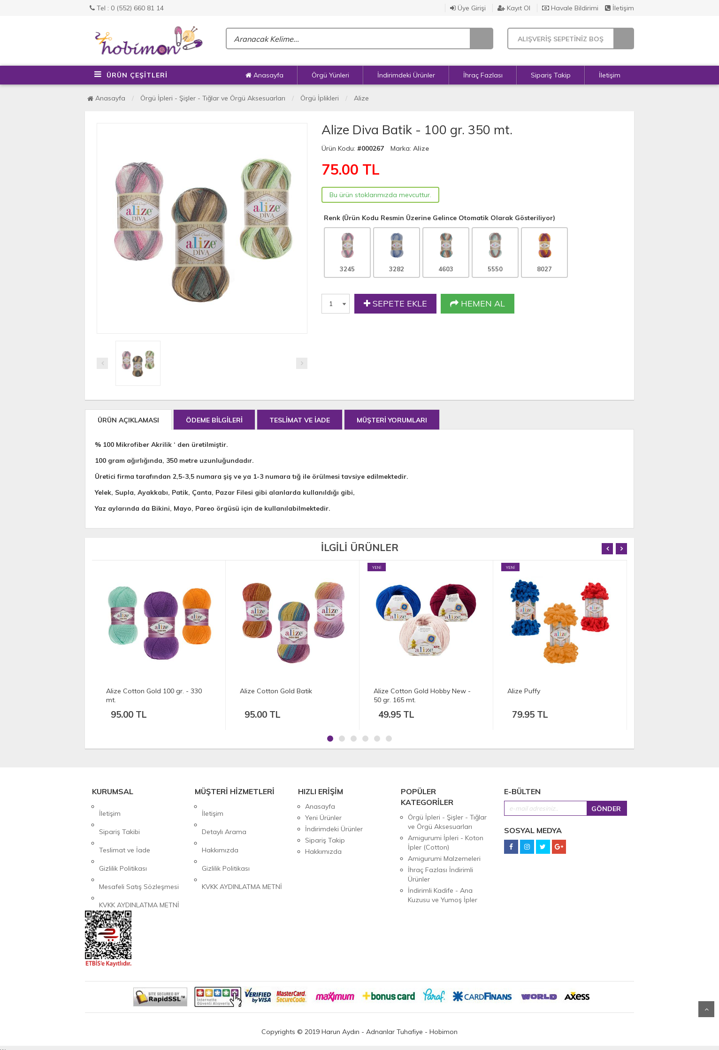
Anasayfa (264, 75)
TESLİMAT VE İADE (299, 420)
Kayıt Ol (513, 8)
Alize (361, 98)
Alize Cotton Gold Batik (276, 691)
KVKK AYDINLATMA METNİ (139, 862)
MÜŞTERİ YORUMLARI (392, 420)
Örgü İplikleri (319, 98)
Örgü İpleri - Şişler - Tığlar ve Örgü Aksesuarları (212, 98)
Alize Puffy (523, 691)
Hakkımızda (220, 829)
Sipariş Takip (551, 75)
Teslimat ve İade (124, 829)
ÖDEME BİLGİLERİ (214, 420)
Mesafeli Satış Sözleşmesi (139, 851)
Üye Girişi (468, 8)
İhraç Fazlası (483, 75)
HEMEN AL (477, 304)
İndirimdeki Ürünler (406, 75)
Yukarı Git (706, 1009)
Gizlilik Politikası (123, 840)
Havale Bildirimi (570, 8)
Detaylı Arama (224, 817)
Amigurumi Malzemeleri (444, 858)
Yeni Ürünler (323, 817)
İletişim (619, 8)
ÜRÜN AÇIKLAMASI (128, 420)
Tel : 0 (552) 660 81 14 (127, 8)
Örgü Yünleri (330, 75)
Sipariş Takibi (119, 817)
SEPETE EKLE (395, 304)
